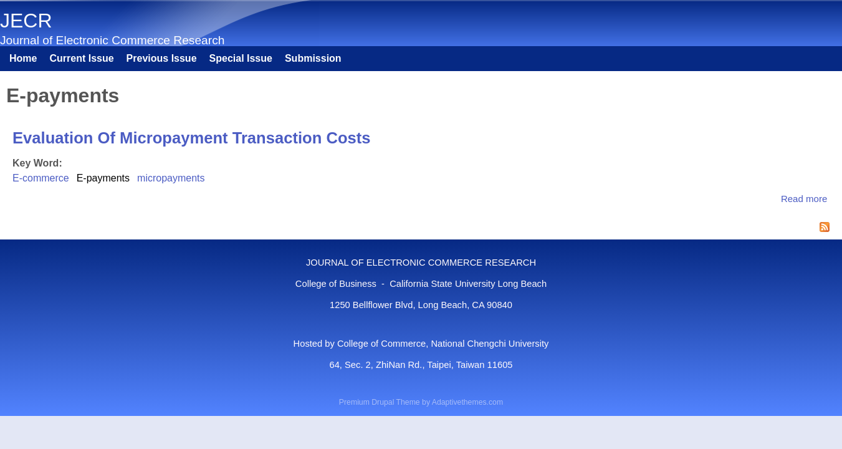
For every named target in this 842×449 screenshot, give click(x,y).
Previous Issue (162, 58)
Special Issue (240, 58)
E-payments (103, 178)
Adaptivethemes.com (467, 402)
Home (23, 58)
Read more (804, 198)
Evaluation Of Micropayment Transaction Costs (191, 138)
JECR (26, 20)
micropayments (170, 178)
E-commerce (40, 178)
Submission (313, 58)
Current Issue (81, 58)
